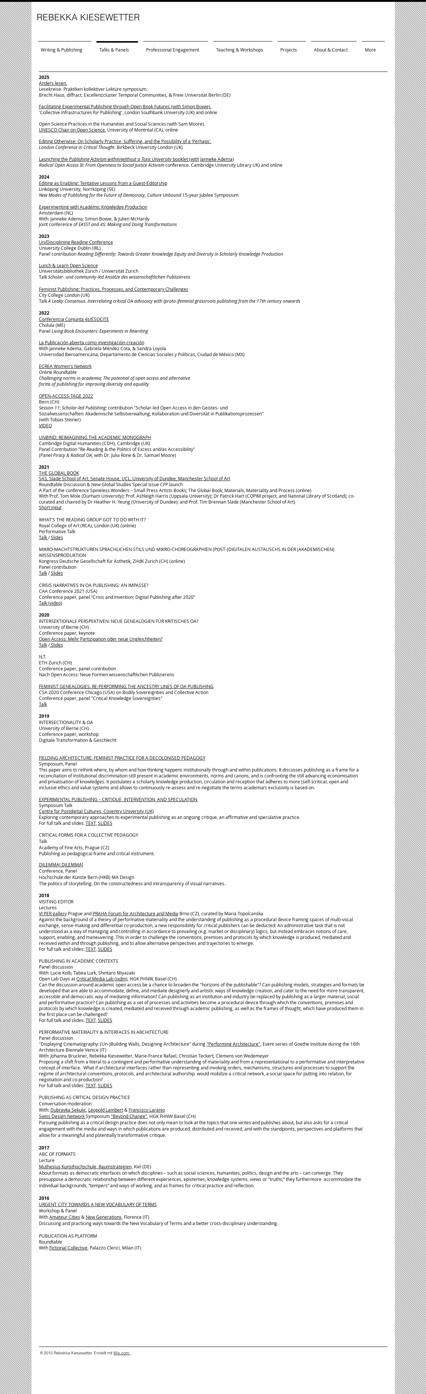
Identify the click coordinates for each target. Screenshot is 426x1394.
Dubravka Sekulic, (68, 1110)
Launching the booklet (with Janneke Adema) (136, 159)
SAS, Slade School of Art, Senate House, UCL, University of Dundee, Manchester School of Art (134, 478)
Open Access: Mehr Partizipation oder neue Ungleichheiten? (100, 639)
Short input (50, 507)
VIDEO (45, 425)
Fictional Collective (68, 1248)
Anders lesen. (53, 83)
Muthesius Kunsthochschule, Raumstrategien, (86, 1166)
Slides (57, 537)
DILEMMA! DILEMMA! (61, 864)
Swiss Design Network (62, 1116)
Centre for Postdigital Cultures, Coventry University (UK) (96, 811)
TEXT (91, 949)
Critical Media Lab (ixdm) (102, 979)
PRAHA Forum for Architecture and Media (135, 913)
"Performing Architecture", (234, 1044)
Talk (43, 537)
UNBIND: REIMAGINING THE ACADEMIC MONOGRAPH (95, 437)
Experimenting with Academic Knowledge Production (93, 207)
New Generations (104, 1217)
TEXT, (91, 823)
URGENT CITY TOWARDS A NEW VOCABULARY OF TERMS (98, 1204)
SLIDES (105, 823)
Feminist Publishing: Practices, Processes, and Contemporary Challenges (113, 289)
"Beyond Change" (129, 1116)
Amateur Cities (64, 1217)
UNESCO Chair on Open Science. (72, 130)
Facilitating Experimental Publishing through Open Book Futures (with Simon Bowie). (125, 106)
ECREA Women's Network (65, 366)
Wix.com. (121, 1352)
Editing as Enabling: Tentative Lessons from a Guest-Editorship (103, 183)
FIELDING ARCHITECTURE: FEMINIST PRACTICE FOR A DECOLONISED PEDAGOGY (122, 758)
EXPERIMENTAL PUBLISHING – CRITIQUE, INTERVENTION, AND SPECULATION (118, 799)
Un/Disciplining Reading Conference (76, 242)
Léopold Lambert (105, 1110)
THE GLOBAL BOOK (59, 473)
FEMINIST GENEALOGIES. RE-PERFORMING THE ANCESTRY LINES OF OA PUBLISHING (126, 686)
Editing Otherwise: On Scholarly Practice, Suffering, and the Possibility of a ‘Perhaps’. (125, 141)
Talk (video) (50, 603)
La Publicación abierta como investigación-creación (91, 342)
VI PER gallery (53, 913)
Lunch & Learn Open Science (68, 265)
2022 (44, 313)
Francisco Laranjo (147, 1110)
